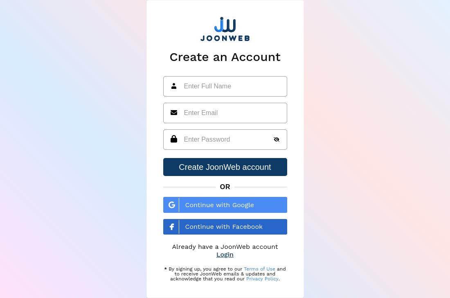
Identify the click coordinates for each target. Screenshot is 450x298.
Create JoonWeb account (225, 167)
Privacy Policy (262, 279)
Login (225, 254)
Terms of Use (259, 269)
